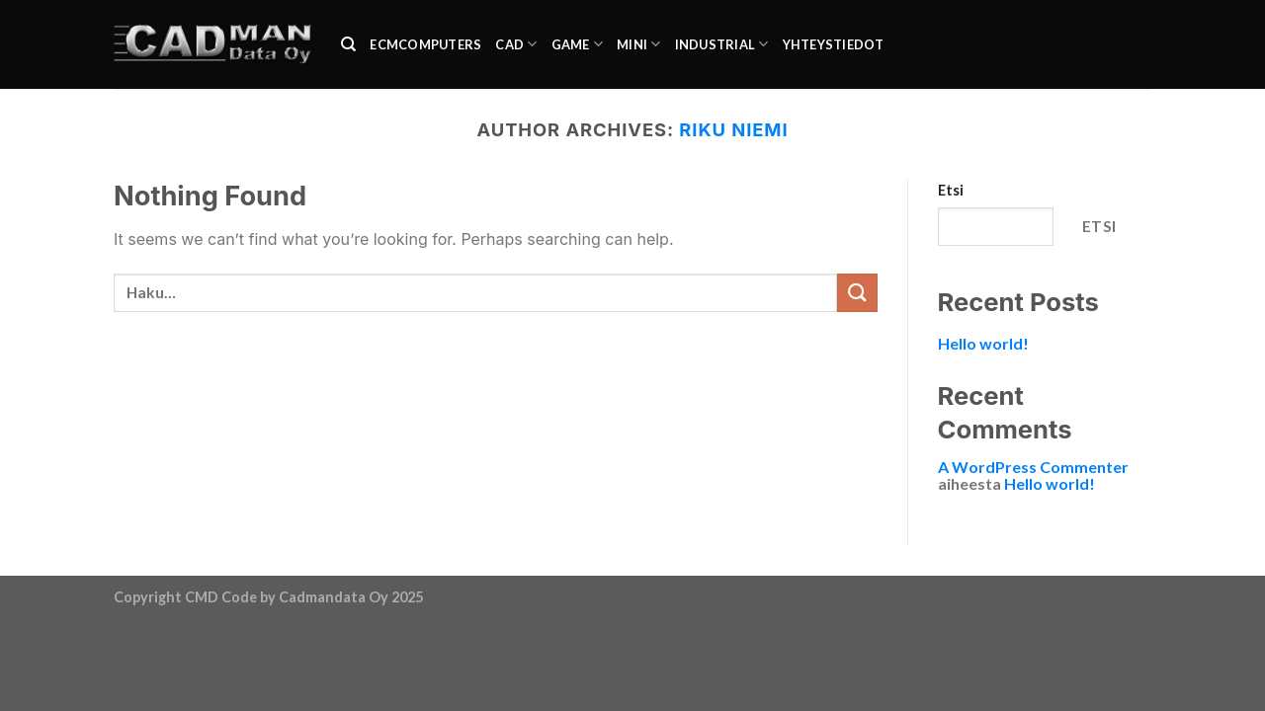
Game (577, 44)
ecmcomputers (425, 44)
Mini (638, 44)
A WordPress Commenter (1033, 466)
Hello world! (983, 343)
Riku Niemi (733, 129)
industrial (722, 44)
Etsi (951, 190)
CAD (516, 44)
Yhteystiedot (834, 44)
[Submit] (857, 293)
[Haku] (348, 44)
